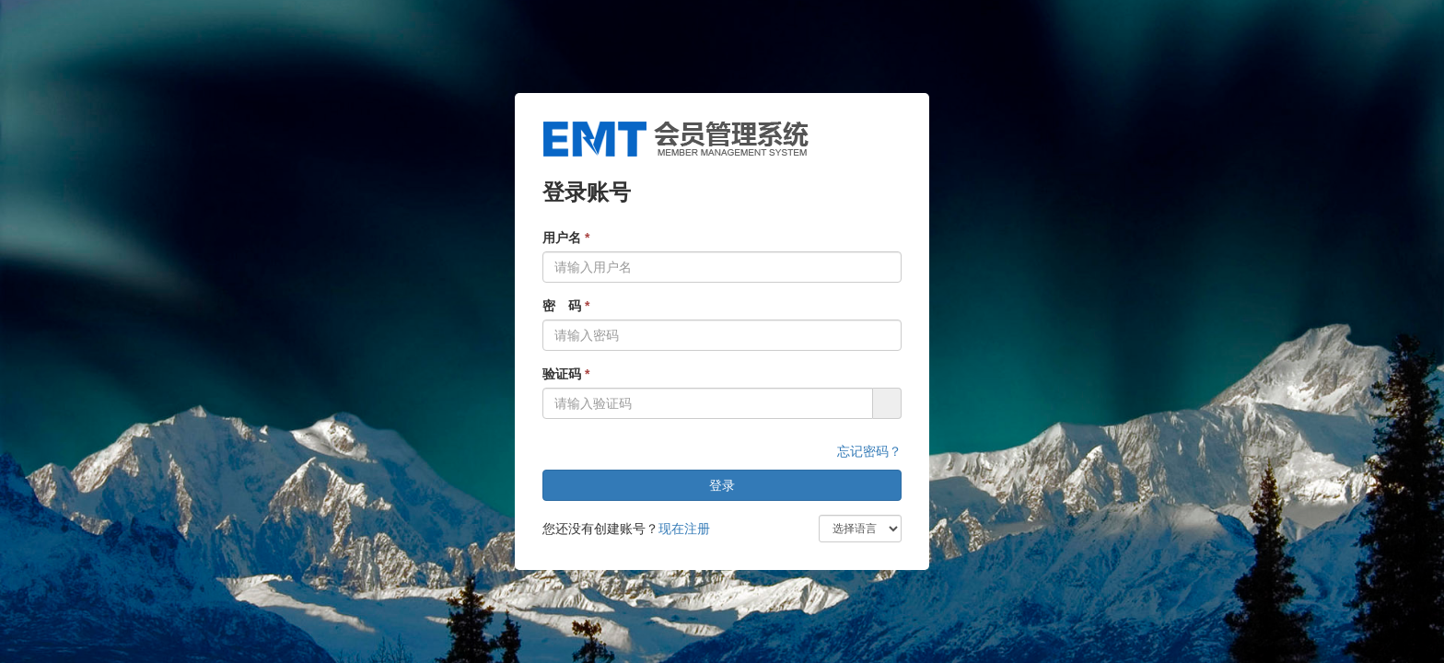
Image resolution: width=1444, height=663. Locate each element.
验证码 (565, 373)
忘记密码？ (869, 451)
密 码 (565, 305)
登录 (722, 485)
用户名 (565, 237)
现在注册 (684, 528)
